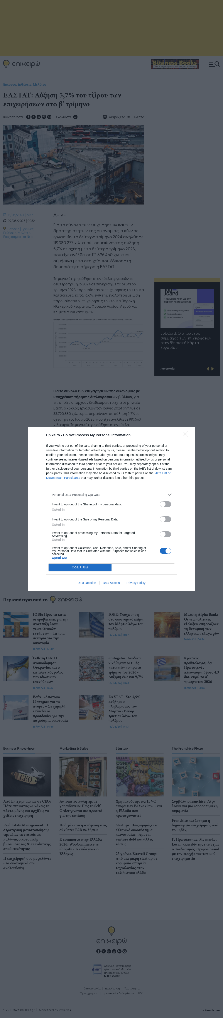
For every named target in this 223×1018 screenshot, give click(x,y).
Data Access (111, 583)
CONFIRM (80, 567)
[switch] (165, 504)
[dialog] (111, 509)
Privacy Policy (136, 583)
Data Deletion (87, 583)
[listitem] (111, 494)
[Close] (187, 435)
